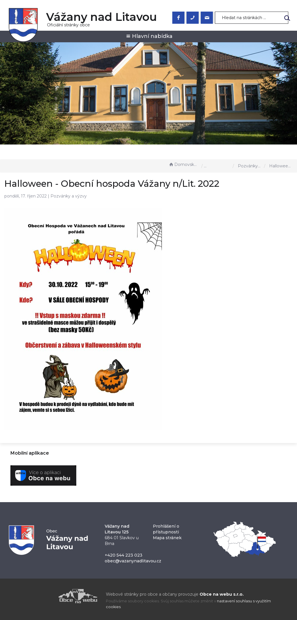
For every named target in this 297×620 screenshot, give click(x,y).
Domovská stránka (184, 164)
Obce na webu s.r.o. (222, 594)
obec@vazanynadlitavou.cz (133, 561)
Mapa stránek (167, 537)
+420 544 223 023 (123, 555)
